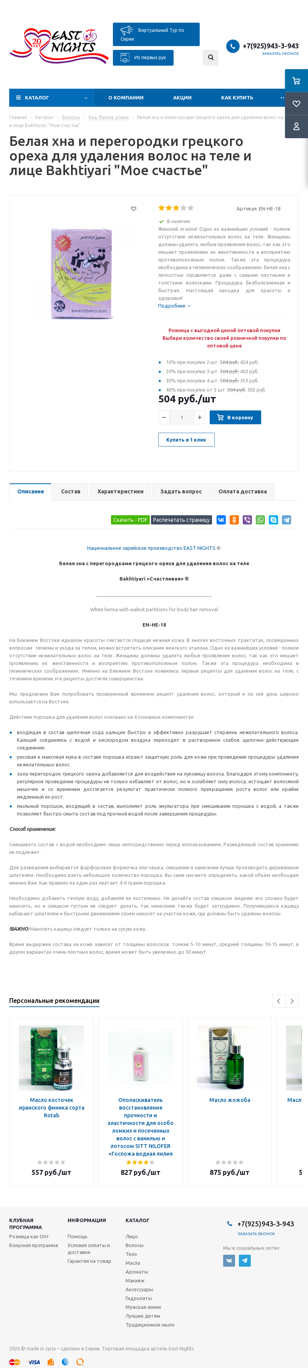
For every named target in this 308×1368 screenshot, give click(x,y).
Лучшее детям (143, 1315)
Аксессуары (139, 1289)
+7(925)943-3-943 (271, 45)
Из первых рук (143, 58)
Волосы (135, 1245)
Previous (279, 1001)
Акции (182, 97)
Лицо (132, 1236)
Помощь (78, 1236)
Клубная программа (25, 1223)
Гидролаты (139, 1298)
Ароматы (137, 1271)
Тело (131, 1254)
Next (292, 1001)
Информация (87, 1220)
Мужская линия (143, 1307)
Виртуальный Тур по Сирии (152, 33)
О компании (126, 97)
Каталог (37, 97)
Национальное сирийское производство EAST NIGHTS (151, 548)
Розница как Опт (29, 1236)
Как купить (237, 97)
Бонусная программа (33, 1245)
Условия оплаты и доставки (89, 1248)
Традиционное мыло (150, 1324)
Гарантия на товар (89, 1261)
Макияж (135, 1280)
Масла (133, 1262)
